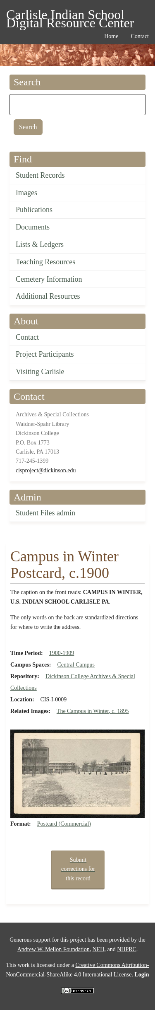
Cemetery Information (49, 279)
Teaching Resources (45, 262)
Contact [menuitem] (140, 36)
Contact (27, 337)
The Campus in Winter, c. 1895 (93, 711)
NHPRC (126, 949)
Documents (33, 227)
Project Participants (45, 354)
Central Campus (76, 665)
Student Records (40, 175)
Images (26, 192)
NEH (99, 949)
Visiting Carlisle (40, 371)
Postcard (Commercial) (64, 824)
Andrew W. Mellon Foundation (53, 949)
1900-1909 (61, 653)
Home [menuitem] (111, 36)
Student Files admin (45, 513)
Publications (34, 209)
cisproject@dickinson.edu (46, 470)
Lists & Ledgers (40, 244)
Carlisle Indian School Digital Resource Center (70, 16)
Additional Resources (48, 296)
